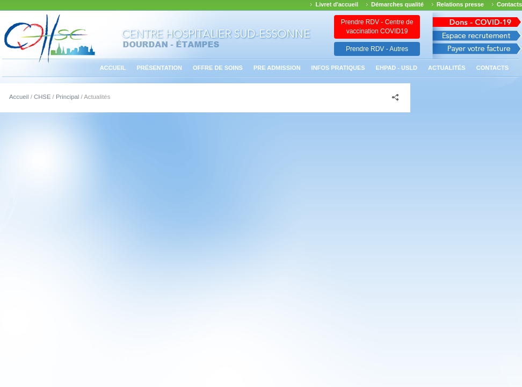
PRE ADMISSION (277, 67)
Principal (67, 97)
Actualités (447, 67)
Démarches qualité (397, 4)
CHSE (42, 97)
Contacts (509, 4)
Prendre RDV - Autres (377, 49)
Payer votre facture (477, 51)
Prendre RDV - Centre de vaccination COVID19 (377, 26)
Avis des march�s (477, 20)
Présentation (160, 67)
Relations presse (460, 4)
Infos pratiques (338, 67)
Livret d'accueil (336, 4)
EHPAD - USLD (396, 67)
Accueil (113, 67)
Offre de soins (218, 67)
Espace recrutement (477, 36)
